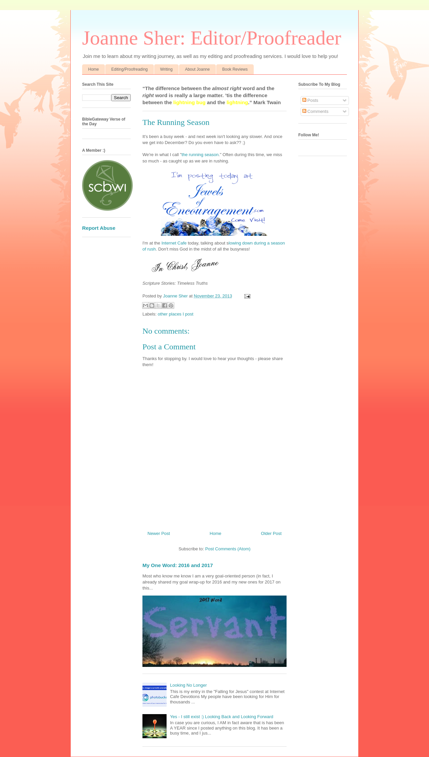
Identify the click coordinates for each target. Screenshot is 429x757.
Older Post (271, 533)
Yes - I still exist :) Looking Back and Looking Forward (221, 716)
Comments (315, 111)
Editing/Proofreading (129, 69)
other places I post (175, 314)
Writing (166, 69)
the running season (200, 154)
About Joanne (197, 69)
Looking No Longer (188, 685)
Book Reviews (235, 69)
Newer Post (158, 533)
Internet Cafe (174, 243)
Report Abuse (98, 228)
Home (93, 69)
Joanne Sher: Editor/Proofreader (211, 38)
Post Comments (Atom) (227, 548)
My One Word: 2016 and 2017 (177, 565)
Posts (310, 100)
